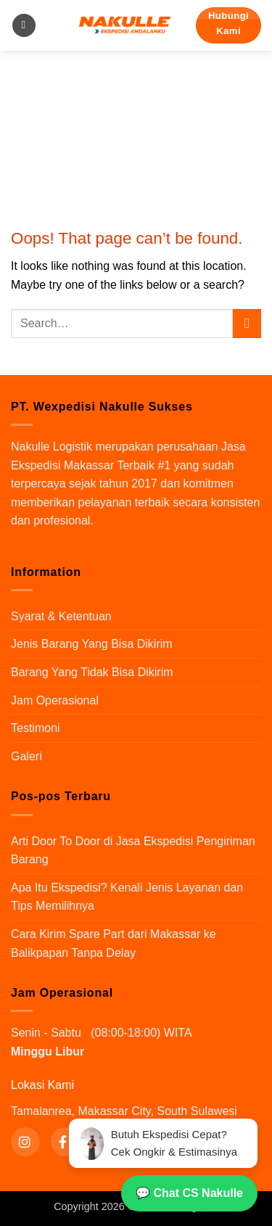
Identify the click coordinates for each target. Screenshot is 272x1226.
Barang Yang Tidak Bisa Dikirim (92, 672)
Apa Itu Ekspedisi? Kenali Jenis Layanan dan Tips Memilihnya (127, 897)
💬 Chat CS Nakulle (189, 1193)
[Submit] (247, 323)
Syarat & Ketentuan (61, 616)
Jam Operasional (55, 700)
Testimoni (35, 728)
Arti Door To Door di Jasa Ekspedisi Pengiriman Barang (133, 850)
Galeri (26, 756)
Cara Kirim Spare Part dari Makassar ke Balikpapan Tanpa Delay (113, 943)
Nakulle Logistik (51, 446)
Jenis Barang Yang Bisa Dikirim (92, 644)
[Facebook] (65, 1141)
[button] (24, 26)
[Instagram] (25, 1141)
